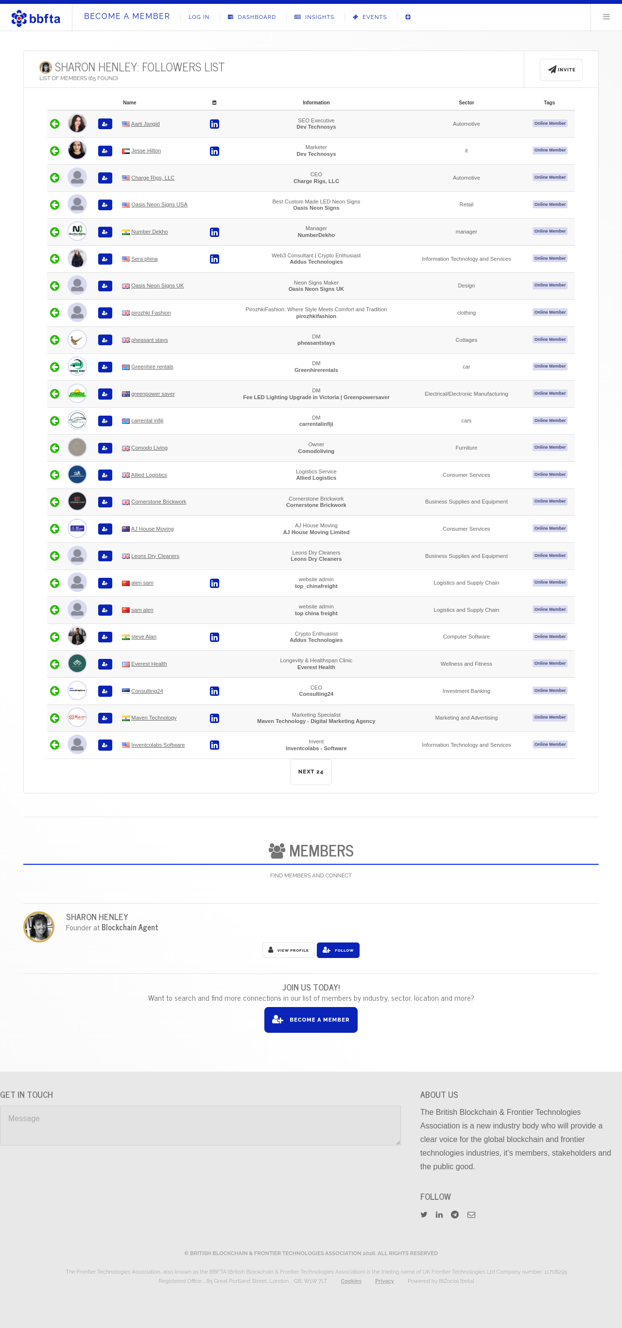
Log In (199, 17)
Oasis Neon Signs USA (159, 204)
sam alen (142, 610)
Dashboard (252, 17)
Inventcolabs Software (158, 745)
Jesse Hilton (146, 150)
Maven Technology (153, 718)
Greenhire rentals (152, 367)
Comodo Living (149, 448)
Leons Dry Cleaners (155, 556)
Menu (606, 16)
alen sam (142, 583)
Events (370, 17)
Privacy (384, 1281)
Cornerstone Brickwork (158, 501)
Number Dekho (149, 232)
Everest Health (149, 664)
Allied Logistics (149, 475)
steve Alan (143, 636)
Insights (314, 17)
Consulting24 (147, 691)
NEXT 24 (311, 771)
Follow (338, 949)
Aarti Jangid (145, 124)
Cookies (351, 1281)
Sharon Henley (97, 916)
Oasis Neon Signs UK (157, 285)
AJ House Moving (152, 529)
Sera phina (144, 259)
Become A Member (127, 16)
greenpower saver (153, 394)
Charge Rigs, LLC (152, 178)
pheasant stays (149, 340)
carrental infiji (147, 420)
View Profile (288, 949)
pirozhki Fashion (151, 313)
